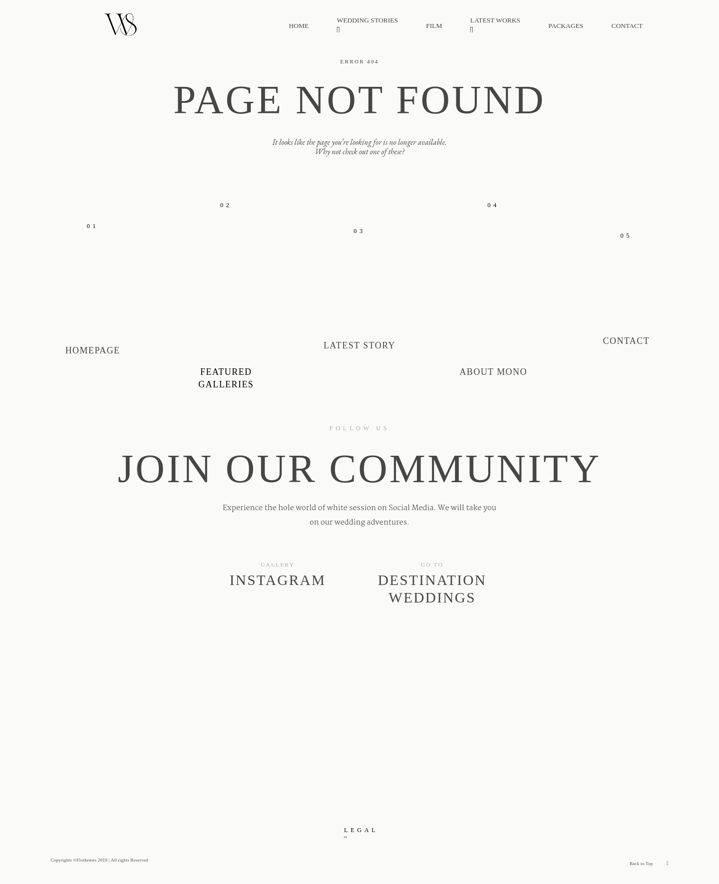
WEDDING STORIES (367, 25)
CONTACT (627, 25)
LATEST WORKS (495, 25)
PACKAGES (565, 25)
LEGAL (361, 830)
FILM (434, 25)
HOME (299, 25)
